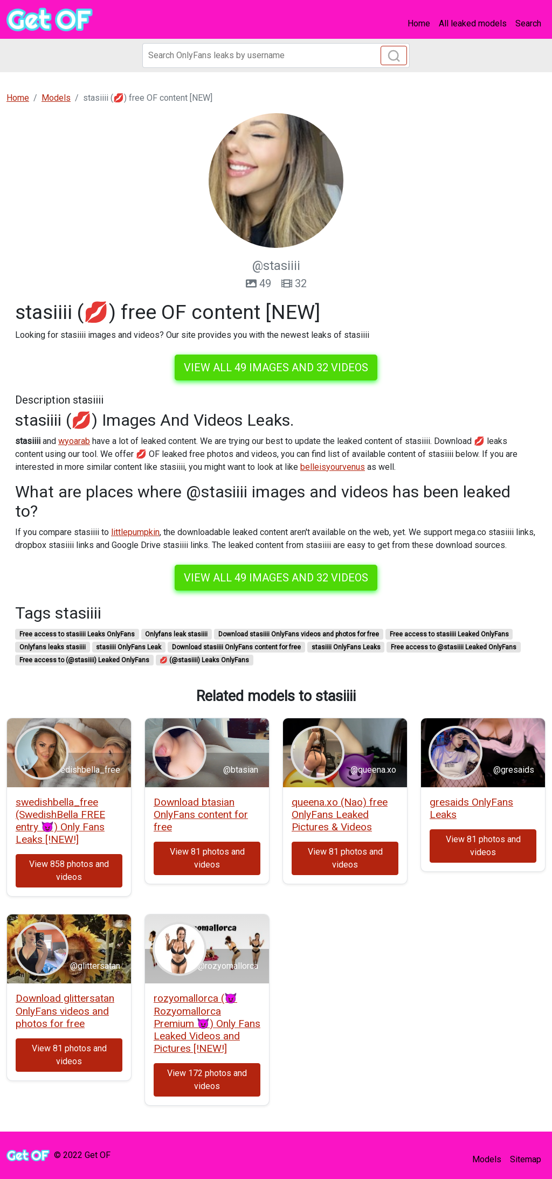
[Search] (276, 55)
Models (486, 1159)
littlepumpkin (135, 532)
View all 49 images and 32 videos (276, 367)
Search (528, 23)
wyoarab (74, 441)
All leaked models (473, 23)
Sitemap (525, 1159)
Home (419, 23)
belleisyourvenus (332, 467)
